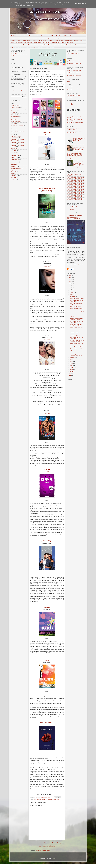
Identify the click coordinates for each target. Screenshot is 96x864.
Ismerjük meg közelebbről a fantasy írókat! (58, 44)
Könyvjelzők (73, 44)
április (71, 365)
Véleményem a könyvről (31, 38)
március (72, 367)
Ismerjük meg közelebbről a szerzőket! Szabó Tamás (76, 354)
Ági (13, 55)
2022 (70, 283)
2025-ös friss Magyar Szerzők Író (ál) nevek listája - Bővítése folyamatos (75, 199)
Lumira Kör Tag (50, 35)
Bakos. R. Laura (47, 132)
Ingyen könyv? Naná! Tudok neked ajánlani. (21, 47)
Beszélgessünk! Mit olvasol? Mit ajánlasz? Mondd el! (74, 132)
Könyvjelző (13, 154)
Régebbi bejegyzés (58, 843)
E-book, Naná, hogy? (33, 44)
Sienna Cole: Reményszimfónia (77, 298)
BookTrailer (13, 40)
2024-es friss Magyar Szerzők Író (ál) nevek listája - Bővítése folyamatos (75, 196)
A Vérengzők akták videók (73, 53)
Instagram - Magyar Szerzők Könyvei (75, 122)
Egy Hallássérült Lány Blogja (19, 90)
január (71, 371)
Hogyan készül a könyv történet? (18, 127)
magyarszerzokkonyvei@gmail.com (75, 264)
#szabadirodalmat (15, 105)
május (71, 363)
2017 (70, 375)
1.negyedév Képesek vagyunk (74, 60)
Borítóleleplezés (58, 38)
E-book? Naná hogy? (16, 121)
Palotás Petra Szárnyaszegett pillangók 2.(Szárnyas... (76, 319)
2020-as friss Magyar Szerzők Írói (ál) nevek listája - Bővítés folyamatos (75, 184)
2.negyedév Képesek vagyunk (74, 72)
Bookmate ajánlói (42, 40)
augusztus (72, 357)
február (71, 369)
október (72, 294)
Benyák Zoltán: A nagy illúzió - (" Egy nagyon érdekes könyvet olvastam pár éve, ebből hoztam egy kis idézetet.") (78, 164)
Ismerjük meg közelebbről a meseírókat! (74, 40)
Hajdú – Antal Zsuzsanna (46, 722)
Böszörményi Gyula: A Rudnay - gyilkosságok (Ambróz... (77, 349)
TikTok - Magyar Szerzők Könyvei (74, 116)
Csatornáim (19, 35)
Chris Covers (70, 89)
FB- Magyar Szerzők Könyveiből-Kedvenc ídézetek (74, 120)
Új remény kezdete (47, 190)
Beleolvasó (80, 38)
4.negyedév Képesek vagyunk (74, 75)
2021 (70, 285)
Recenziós (13, 166)
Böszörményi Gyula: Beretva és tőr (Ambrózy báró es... (77, 341)
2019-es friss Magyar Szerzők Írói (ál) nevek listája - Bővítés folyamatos (75, 181)
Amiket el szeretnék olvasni (17, 38)
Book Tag (58, 35)
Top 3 (34, 47)
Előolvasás (41, 38)
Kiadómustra (67, 38)
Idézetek (74, 38)
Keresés (47, 471)
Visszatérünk (46, 724)
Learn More (77, 3)
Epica (68, 81)
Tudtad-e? (50, 40)
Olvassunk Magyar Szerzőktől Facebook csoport (74, 129)
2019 (70, 289)
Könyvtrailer (49, 38)
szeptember (72, 296)
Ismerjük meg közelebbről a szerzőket (27, 40)
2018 (70, 373)
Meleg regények (37, 42)
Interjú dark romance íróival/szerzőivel (47, 47)
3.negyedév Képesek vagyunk (74, 61)
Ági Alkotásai (70, 97)
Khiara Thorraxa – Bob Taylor (47, 188)
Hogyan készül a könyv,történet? (24, 42)
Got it (84, 3)
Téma (24, 44)
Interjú (12, 134)
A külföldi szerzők (67, 35)
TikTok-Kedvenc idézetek (72, 117)
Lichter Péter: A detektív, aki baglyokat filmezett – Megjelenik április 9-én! (75, 217)
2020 (70, 287)
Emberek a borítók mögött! (67, 42)
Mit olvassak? (55, 42)
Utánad (47, 660)
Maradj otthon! (46, 42)
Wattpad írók (43, 44)
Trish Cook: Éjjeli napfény (75, 306)
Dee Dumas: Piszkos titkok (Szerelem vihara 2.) (76, 331)
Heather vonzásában (46, 541)
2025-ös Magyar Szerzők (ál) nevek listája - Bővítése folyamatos (79, 139)
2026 (70, 275)
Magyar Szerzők (41, 35)
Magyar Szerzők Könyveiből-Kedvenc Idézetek (74, 208)
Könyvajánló (49, 799)
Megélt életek (46, 134)
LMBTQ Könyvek (15, 155)
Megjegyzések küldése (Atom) (43, 850)
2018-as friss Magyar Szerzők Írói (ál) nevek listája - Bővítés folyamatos (75, 178)
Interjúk (12, 42)
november (72, 292)
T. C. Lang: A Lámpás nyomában (77, 351)
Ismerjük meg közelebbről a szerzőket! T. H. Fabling (76, 325)
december (72, 290)
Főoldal (13, 35)
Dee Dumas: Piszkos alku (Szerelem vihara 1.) (75, 334)
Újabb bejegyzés (35, 843)
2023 (70, 281)
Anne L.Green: (47, 540)
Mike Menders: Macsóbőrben (76, 346)
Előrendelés (47, 266)
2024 (70, 279)
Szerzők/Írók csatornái (16, 44)
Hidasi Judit (47, 469)
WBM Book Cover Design (73, 88)
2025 (70, 277)
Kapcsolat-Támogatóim (29, 35)
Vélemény (13, 177)
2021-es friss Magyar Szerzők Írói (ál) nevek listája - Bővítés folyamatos (75, 187)
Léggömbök (47, 607)
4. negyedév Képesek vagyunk (74, 63)
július (71, 359)
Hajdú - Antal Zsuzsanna (46, 606)
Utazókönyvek (14, 175)
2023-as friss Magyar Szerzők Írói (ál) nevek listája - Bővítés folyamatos (75, 193)
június (71, 361)
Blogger (54, 858)
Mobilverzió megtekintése (47, 846)
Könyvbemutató (59, 40)
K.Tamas (15, 53)
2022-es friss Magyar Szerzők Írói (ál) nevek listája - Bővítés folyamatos (75, 190)
